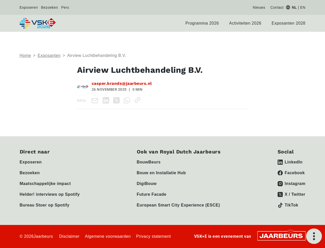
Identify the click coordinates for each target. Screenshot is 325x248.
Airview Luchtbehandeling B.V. (96, 55)
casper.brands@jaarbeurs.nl (122, 83)
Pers (65, 7)
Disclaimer (69, 236)
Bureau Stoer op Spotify (45, 205)
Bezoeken (49, 7)
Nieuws (259, 7)
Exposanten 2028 (288, 23)
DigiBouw (147, 183)
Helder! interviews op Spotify (50, 194)
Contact (277, 7)
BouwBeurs (149, 162)
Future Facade (151, 194)
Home (25, 55)
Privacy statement (153, 236)
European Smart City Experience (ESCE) (178, 205)
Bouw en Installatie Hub (161, 173)
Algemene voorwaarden (108, 236)
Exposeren (29, 7)
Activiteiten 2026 (245, 23)
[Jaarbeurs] (281, 235)
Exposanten (49, 55)
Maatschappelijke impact (45, 183)
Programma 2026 (202, 23)
